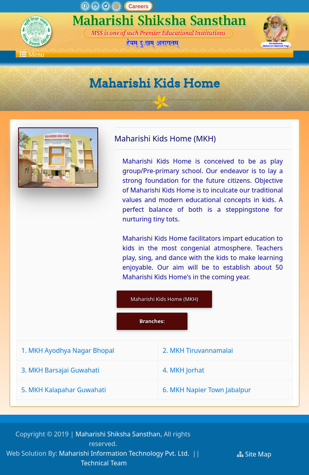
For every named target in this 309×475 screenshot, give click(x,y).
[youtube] (95, 6)
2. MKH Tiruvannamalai (198, 350)
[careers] (138, 6)
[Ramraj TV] (116, 6)
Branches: (152, 321)
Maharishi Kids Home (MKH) (164, 299)
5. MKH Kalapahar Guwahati (63, 389)
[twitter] (105, 6)
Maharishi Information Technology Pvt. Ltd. (124, 453)
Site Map (261, 454)
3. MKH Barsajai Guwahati (60, 370)
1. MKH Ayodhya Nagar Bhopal (67, 350)
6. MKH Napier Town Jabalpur (207, 389)
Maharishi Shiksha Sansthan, (118, 434)
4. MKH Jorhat (183, 370)
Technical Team (104, 463)
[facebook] (85, 6)
